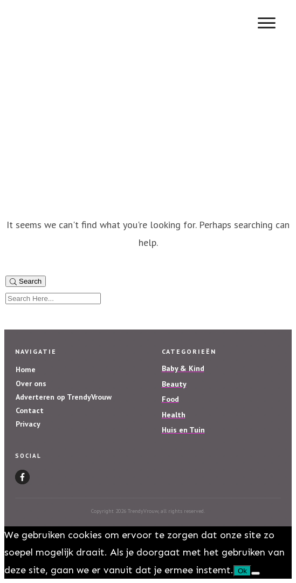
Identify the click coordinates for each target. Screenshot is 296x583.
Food (170, 399)
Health (173, 415)
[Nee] (255, 573)
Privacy (28, 424)
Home (26, 369)
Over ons (31, 383)
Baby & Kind (183, 368)
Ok (242, 571)
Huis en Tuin (183, 430)
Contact (30, 410)
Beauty (174, 384)
